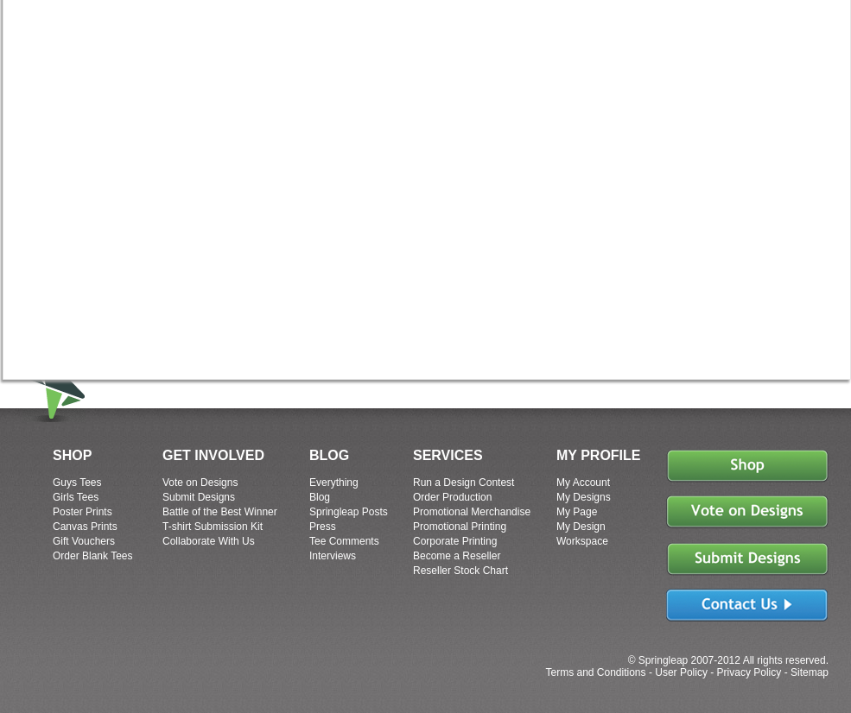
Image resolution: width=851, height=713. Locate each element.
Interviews (332, 556)
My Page (576, 512)
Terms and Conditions (595, 672)
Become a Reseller (456, 556)
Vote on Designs (200, 482)
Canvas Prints (85, 527)
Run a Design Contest (463, 482)
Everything (334, 482)
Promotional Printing (459, 527)
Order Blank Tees (93, 556)
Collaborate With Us (208, 541)
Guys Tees (77, 482)
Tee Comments (344, 541)
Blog (319, 497)
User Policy (681, 672)
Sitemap (810, 672)
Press (322, 527)
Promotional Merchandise (471, 512)
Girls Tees (75, 497)
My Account (583, 482)
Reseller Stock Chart (460, 571)
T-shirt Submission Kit (212, 527)
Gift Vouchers (84, 541)
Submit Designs (198, 497)
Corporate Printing (455, 541)
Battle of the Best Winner (219, 512)
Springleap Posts (348, 512)
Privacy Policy (749, 672)
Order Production (452, 497)
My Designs (583, 497)
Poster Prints (82, 512)
